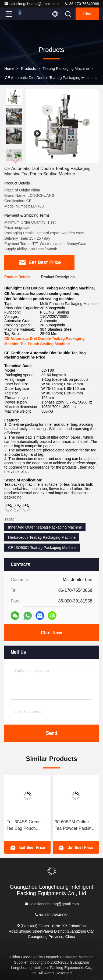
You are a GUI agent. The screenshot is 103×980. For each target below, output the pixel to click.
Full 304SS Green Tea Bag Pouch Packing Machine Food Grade (23, 826)
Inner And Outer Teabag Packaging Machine (45, 527)
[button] (15, 161)
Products (28, 68)
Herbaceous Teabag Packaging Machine (42, 537)
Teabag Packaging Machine (65, 68)
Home (9, 68)
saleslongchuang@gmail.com (31, 4)
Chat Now (51, 632)
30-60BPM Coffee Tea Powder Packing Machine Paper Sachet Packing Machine (74, 826)
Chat (87, 14)
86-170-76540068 (81, 4)
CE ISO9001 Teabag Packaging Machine (42, 547)
